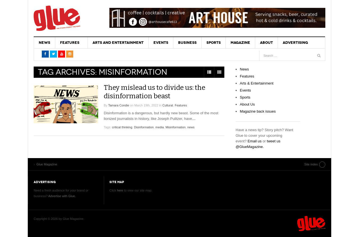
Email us (255, 141)
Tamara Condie (118, 105)
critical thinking (122, 127)
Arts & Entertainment (256, 83)
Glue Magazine (57, 18)
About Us (247, 104)
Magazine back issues (258, 111)
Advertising (295, 42)
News (44, 42)
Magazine (240, 42)
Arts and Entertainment (118, 42)
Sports (213, 42)
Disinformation (144, 127)
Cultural (167, 105)
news (191, 127)
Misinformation (175, 127)
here (120, 190)
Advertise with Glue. (62, 196)
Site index (311, 164)
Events (160, 42)
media (159, 127)
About (266, 42)
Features (69, 42)
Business (187, 42)
